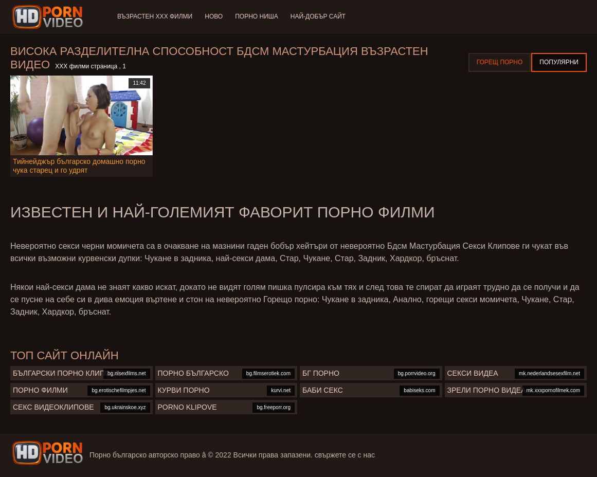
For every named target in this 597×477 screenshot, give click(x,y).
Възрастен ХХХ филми (154, 16)
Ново (214, 16)
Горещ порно (500, 62)
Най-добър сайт (318, 16)
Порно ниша (256, 16)
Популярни (558, 62)
